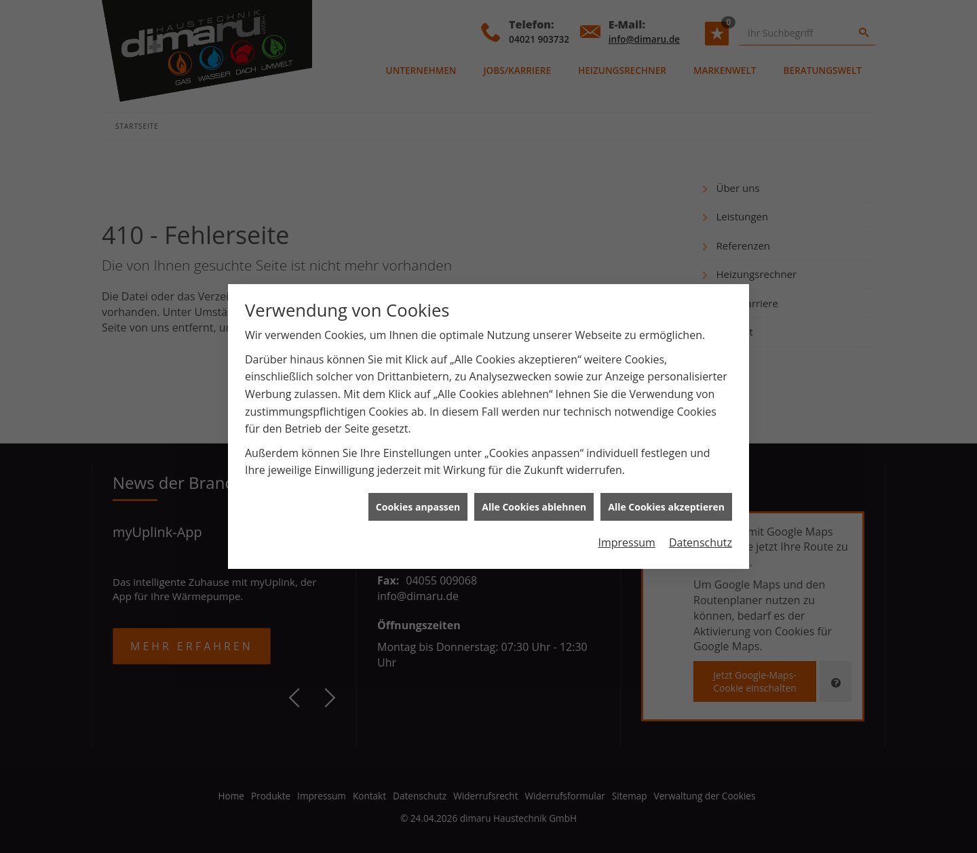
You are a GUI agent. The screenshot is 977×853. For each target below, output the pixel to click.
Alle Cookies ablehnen (534, 499)
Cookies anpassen (418, 499)
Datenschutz (700, 535)
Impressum (626, 535)
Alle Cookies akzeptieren (666, 499)
